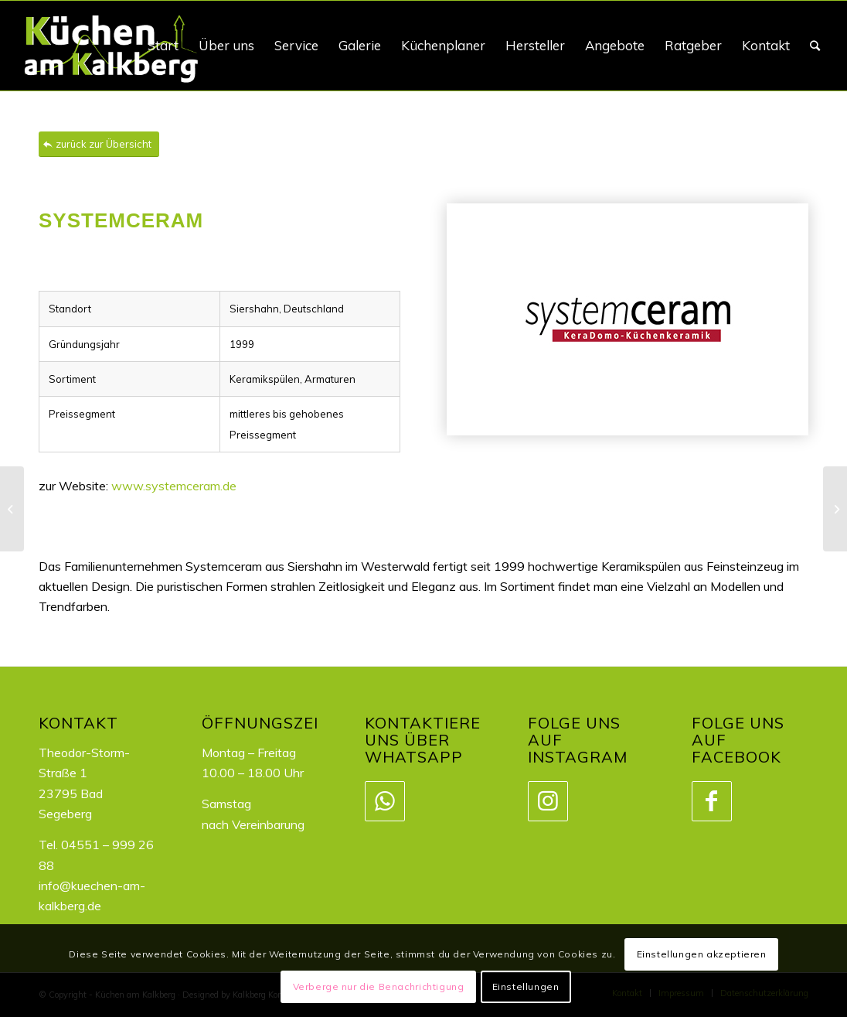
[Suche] (815, 45)
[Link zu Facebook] (711, 801)
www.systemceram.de (173, 485)
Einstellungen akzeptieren (702, 954)
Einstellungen (526, 986)
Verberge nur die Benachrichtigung (378, 986)
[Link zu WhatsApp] (384, 801)
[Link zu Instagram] (547, 801)
